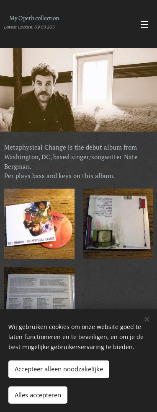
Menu (144, 24)
